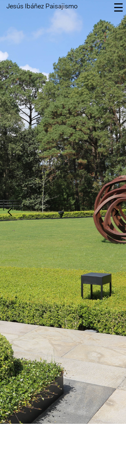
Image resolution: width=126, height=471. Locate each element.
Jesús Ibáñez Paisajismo (42, 6)
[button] (19, 212)
